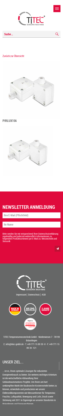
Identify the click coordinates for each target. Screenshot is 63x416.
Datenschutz (34, 294)
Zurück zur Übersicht (13, 56)
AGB (44, 294)
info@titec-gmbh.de (15, 344)
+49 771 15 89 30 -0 (36, 344)
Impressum (21, 294)
